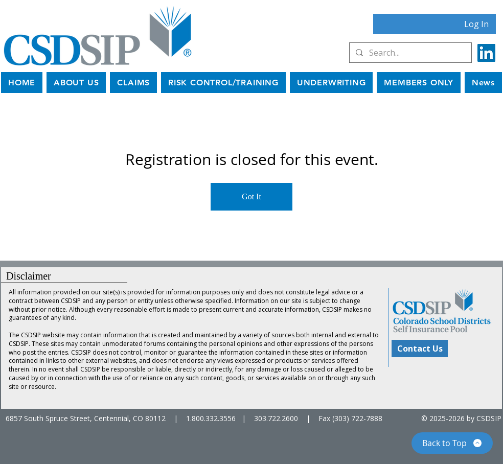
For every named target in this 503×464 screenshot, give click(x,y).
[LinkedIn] (486, 53)
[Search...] (409, 52)
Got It (251, 196)
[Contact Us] (420, 348)
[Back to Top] (452, 443)
